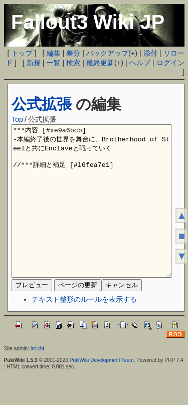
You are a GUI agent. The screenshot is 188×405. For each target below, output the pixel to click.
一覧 (54, 63)
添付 (150, 53)
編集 (54, 53)
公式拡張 (42, 104)
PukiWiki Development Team (102, 390)
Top (17, 119)
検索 (73, 63)
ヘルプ (139, 63)
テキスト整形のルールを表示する (84, 329)
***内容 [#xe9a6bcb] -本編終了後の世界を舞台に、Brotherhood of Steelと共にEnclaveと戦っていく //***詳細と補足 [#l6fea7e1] (92, 216)
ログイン (170, 63)
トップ (22, 53)
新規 (34, 63)
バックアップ (107, 53)
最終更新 (100, 63)
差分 (73, 53)
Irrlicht (37, 378)
